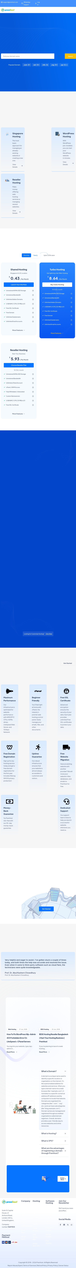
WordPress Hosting (68, 135)
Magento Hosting (49, 1216)
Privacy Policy (53, 1265)
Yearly (35, 255)
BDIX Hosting (45, 1029)
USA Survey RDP (35, 1237)
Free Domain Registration (9, 755)
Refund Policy (42, 1265)
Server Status (63, 1265)
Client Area (23, 1231)
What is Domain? (54, 1071)
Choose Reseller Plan (18, 365)
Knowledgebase (25, 1226)
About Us (23, 1207)
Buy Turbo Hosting (57, 285)
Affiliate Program (24, 1220)
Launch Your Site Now (19, 285)
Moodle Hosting (48, 1235)
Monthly (26, 255)
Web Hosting (12, 1029)
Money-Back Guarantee (8, 811)
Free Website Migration (64, 756)
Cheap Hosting (35, 1229)
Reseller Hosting (16, 181)
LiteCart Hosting (48, 1222)
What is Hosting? (54, 1133)
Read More (44, 1052)
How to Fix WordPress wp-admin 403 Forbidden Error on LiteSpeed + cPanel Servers (21, 1038)
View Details (17, 165)
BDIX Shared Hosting (35, 1215)
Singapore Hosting (17, 135)
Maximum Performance (10, 699)
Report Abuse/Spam (15, 1265)
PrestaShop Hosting (50, 1229)
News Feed (23, 1214)
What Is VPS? (54, 1141)
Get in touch (23, 1238)
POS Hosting (48, 1242)
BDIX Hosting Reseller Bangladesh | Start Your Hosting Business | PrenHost (53, 1038)
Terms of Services (29, 1265)
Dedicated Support (65, 809)
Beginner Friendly (36, 699)
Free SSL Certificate (65, 699)
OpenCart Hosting (49, 1209)
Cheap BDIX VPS (36, 1245)
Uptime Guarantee (37, 755)
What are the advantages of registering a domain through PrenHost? (54, 1150)
